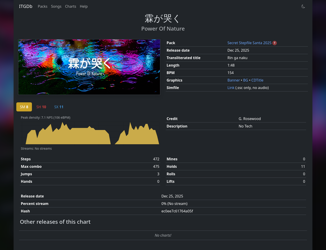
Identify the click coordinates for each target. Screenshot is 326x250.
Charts (70, 6)
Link (231, 87)
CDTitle (257, 80)
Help (84, 6)
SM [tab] (24, 106)
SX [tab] (59, 106)
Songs (56, 6)
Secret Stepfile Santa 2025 (250, 42)
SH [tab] (41, 106)
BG (246, 80)
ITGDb (25, 6)
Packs (43, 6)
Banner (234, 80)
